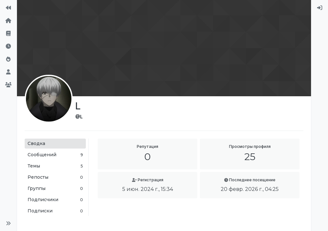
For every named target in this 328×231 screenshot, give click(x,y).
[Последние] (8, 46)
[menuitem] (319, 8)
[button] (8, 223)
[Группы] (8, 85)
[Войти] (319, 8)
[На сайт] (8, 8)
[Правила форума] (8, 33)
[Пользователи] (8, 72)
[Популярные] (8, 59)
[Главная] (8, 20)
